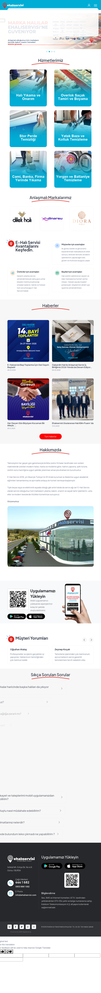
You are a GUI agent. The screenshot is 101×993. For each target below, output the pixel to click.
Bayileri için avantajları (72, 271)
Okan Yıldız (8, 649)
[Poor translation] (9, 951)
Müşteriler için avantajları (73, 244)
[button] (46, 51)
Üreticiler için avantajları (28, 271)
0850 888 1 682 (22, 886)
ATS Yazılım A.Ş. (25, 932)
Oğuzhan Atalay (55, 649)
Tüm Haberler (50, 436)
